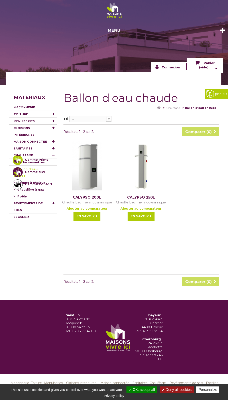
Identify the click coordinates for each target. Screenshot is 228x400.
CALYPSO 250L (141, 197)
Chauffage (23, 155)
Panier (207, 65)
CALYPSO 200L (87, 197)
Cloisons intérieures (24, 131)
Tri (65, 119)
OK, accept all (142, 390)
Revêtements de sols (28, 206)
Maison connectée (30, 141)
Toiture (21, 114)
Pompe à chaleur (30, 182)
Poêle (21, 196)
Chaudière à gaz (30, 189)
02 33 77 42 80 (84, 331)
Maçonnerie (24, 107)
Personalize (208, 390)
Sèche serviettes (30, 162)
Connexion (171, 67)
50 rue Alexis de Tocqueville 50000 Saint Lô (78, 323)
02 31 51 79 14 (152, 331)
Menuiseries (24, 121)
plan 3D (216, 94)
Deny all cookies (177, 390)
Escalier (21, 217)
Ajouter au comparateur (87, 209)
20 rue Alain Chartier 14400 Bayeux (151, 323)
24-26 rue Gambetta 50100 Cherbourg (149, 347)
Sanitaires (23, 148)
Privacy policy (114, 396)
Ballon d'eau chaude (26, 172)
